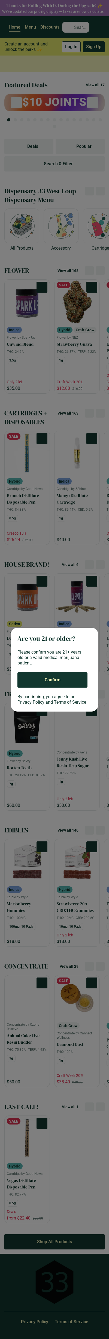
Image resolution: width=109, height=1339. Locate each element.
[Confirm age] (52, 680)
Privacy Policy (30, 702)
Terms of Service (70, 702)
